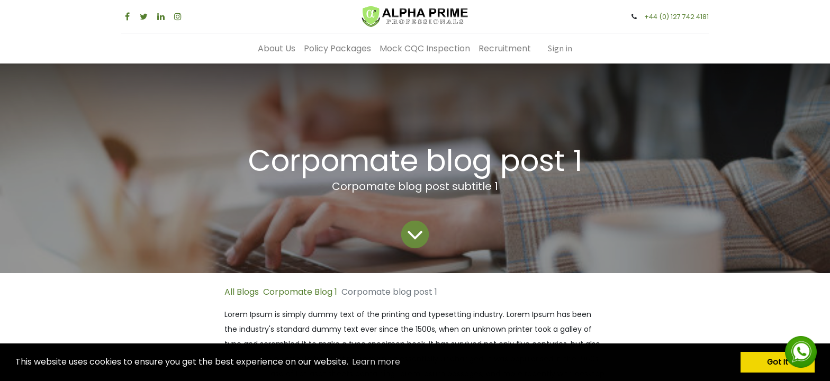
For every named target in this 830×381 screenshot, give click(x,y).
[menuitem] (277, 48)
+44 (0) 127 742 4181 (676, 16)
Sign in (560, 48)
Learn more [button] (376, 362)
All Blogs (241, 292)
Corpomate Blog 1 (300, 292)
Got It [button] (777, 362)
